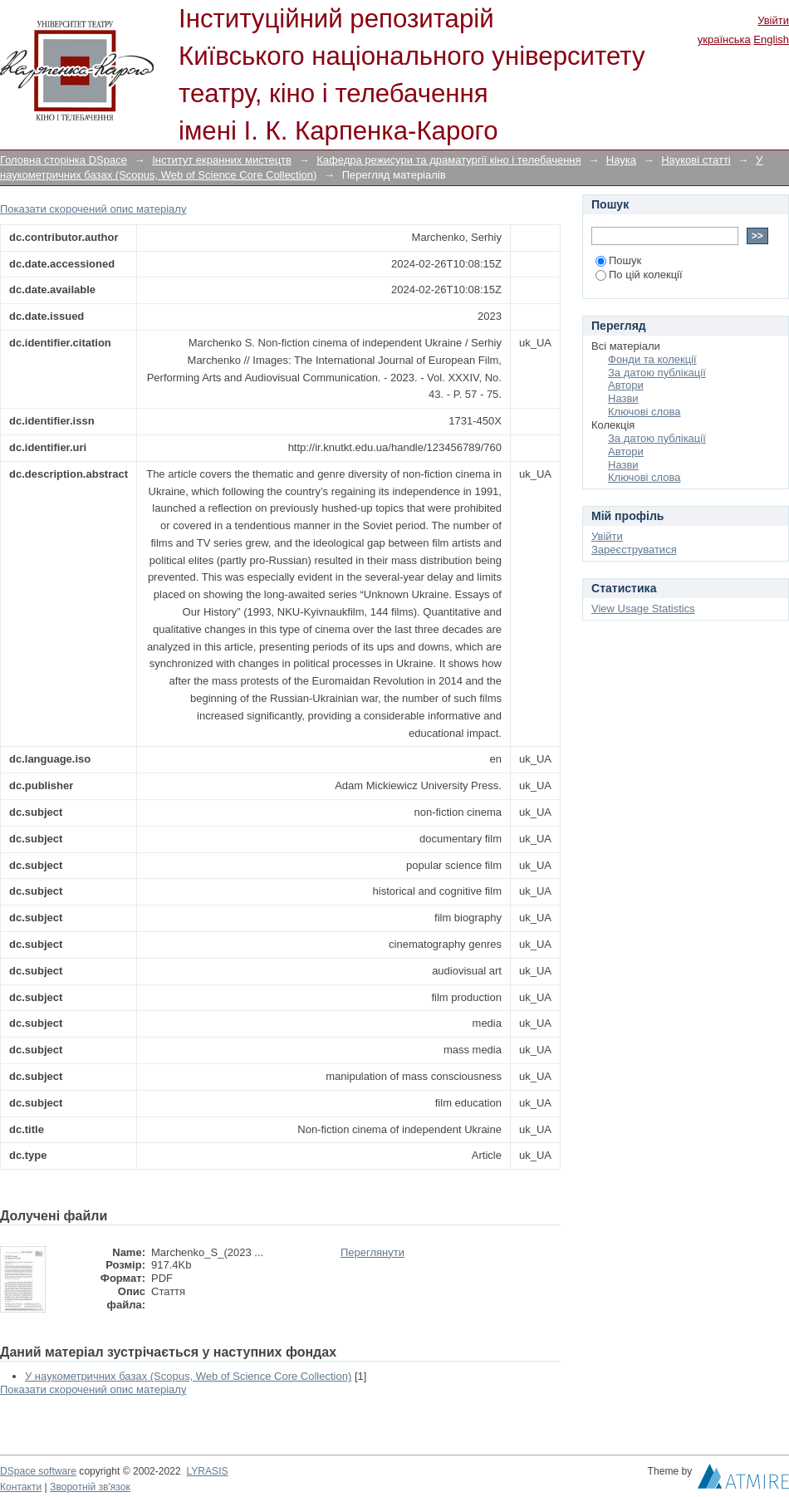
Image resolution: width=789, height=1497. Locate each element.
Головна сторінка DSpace (63, 160)
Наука (621, 160)
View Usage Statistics (643, 608)
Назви (623, 398)
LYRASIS (207, 1471)
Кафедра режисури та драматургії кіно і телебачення (448, 160)
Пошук (618, 260)
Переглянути (372, 1252)
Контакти (21, 1487)
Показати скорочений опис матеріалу (93, 209)
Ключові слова (644, 411)
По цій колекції (639, 274)
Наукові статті (696, 160)
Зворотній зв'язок (90, 1487)
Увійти (773, 20)
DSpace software (38, 1471)
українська (724, 39)
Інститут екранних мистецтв (222, 160)
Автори (626, 385)
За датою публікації (657, 372)
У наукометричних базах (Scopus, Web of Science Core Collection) (188, 1376)
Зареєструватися (634, 549)
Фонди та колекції (652, 359)
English (771, 39)
